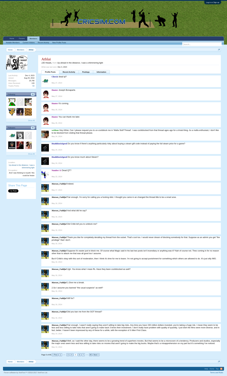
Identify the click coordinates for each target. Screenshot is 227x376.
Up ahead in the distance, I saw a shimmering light (80, 63)
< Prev (55, 355)
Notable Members (13, 42)
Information (101, 72)
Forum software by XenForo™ (26, 372)
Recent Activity (69, 72)
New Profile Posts (59, 42)
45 (33, 94)
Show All (31, 120)
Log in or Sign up (212, 2)
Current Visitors (29, 42)
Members (33, 39)
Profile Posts (50, 72)
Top (217, 369)
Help (206, 369)
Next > (96, 355)
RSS (221, 369)
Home (11, 38)
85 (91, 355)
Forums (22, 38)
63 (33, 86)
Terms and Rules (216, 372)
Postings (86, 72)
